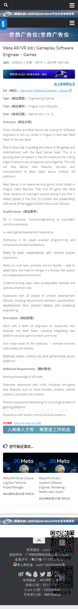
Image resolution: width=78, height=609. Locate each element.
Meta (39, 62)
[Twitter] (42, 574)
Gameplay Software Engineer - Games (46, 90)
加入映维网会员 (64, 84)
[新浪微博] (21, 574)
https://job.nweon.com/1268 (27, 423)
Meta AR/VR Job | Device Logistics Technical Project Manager (18, 482)
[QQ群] (35, 574)
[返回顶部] (39, 540)
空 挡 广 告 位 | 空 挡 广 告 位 (39, 35)
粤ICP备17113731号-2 (47, 559)
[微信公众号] (28, 574)
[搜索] (6, 5)
